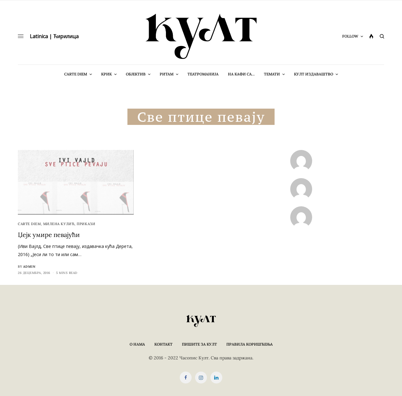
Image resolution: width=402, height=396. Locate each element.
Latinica (39, 36)
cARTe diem (29, 224)
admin (29, 267)
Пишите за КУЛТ (199, 344)
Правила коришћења (249, 344)
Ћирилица (66, 36)
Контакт (163, 344)
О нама (137, 344)
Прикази (86, 224)
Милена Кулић (59, 224)
